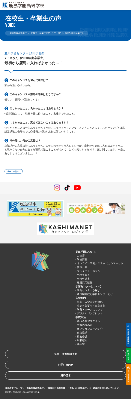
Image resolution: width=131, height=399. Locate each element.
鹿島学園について (85, 251)
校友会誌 (82, 336)
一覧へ (16, 171)
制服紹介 (82, 340)
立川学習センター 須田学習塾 (24, 53)
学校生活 (80, 317)
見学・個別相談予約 (65, 354)
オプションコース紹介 (90, 328)
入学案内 (80, 298)
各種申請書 (83, 278)
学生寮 (81, 344)
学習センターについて (88, 286)
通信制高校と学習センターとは (95, 294)
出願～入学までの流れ (90, 301)
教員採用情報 (84, 282)
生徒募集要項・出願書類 (91, 305)
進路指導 (82, 332)
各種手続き (83, 274)
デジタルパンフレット (90, 313)
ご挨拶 (81, 255)
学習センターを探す (88, 290)
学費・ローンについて (90, 309)
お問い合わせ (65, 364)
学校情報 (82, 259)
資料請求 (65, 375)
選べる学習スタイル (88, 321)
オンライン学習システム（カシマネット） (101, 263)
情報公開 (82, 267)
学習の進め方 (84, 324)
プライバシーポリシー (90, 271)
